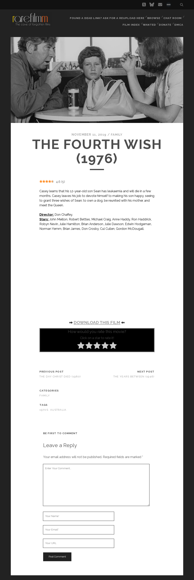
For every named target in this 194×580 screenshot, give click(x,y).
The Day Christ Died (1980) (60, 376)
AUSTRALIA (58, 409)
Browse (153, 16)
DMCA (179, 21)
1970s (43, 409)
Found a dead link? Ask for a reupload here (107, 16)
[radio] (81, 346)
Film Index (130, 21)
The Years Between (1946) (134, 376)
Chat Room (172, 16)
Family (117, 134)
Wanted (148, 21)
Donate (165, 21)
